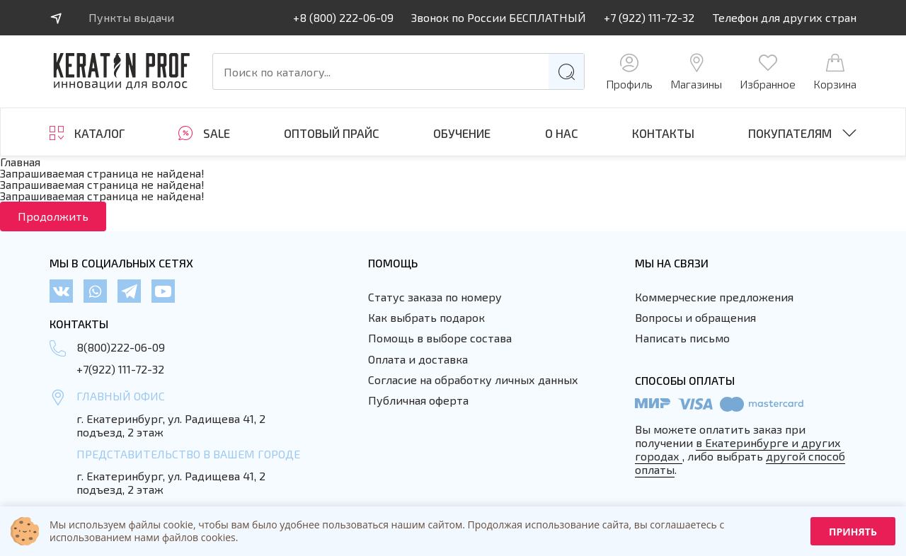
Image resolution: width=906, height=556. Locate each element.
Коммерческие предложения (714, 296)
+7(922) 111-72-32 (120, 369)
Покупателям (790, 133)
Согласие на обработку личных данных (473, 379)
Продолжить (53, 216)
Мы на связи (672, 263)
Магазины (696, 72)
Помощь (393, 263)
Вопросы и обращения (695, 317)
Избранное (768, 72)
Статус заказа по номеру (435, 296)
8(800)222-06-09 (120, 347)
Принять (853, 531)
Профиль (629, 72)
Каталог (99, 133)
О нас (561, 133)
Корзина (834, 72)
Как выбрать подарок (426, 317)
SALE (216, 133)
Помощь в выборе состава (440, 337)
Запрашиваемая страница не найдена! (102, 173)
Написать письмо (682, 337)
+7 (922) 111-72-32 (649, 17)
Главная (20, 161)
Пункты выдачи (131, 17)
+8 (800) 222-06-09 (343, 17)
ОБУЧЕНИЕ (462, 133)
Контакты (663, 133)
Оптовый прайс (331, 133)
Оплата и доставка (418, 359)
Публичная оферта (418, 400)
